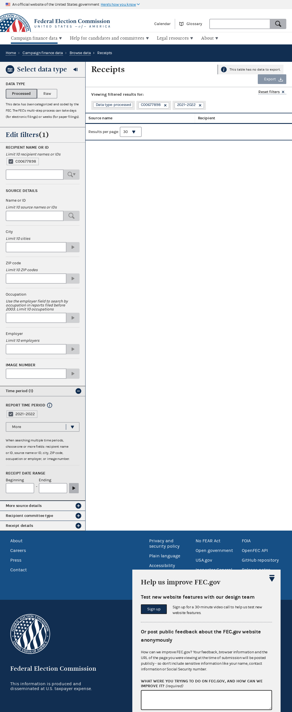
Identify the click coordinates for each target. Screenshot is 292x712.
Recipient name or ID (27, 147)
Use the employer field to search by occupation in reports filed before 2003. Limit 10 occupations (37, 305)
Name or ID (16, 200)
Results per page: (115, 135)
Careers (18, 550)
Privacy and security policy (164, 543)
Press (15, 559)
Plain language (164, 555)
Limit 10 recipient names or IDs (33, 154)
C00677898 (25, 161)
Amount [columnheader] (234, 119)
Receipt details (19, 525)
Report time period (25, 405)
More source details (23, 505)
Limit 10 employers (22, 340)
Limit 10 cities (18, 238)
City (9, 231)
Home (11, 52)
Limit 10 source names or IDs (31, 207)
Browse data (80, 52)
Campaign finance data (43, 52)
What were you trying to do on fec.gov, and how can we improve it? (202, 684)
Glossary (194, 24)
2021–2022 (25, 413)
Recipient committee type (29, 515)
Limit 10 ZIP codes (22, 269)
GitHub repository (260, 559)
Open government (214, 550)
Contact (18, 569)
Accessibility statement (162, 567)
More (16, 426)
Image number (20, 365)
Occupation (16, 294)
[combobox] (239, 24)
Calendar (162, 24)
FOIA (246, 540)
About (16, 540)
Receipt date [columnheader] (208, 119)
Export (270, 78)
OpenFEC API (255, 550)
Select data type (42, 69)
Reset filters (269, 91)
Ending (45, 480)
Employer (14, 333)
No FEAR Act (208, 540)
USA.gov (204, 559)
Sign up (154, 609)
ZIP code (13, 263)
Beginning (15, 480)
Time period (19, 390)
